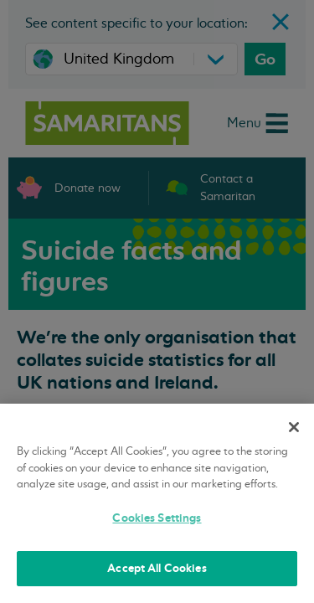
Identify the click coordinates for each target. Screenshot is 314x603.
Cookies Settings (156, 518)
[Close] (293, 427)
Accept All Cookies (156, 568)
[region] (157, 503)
